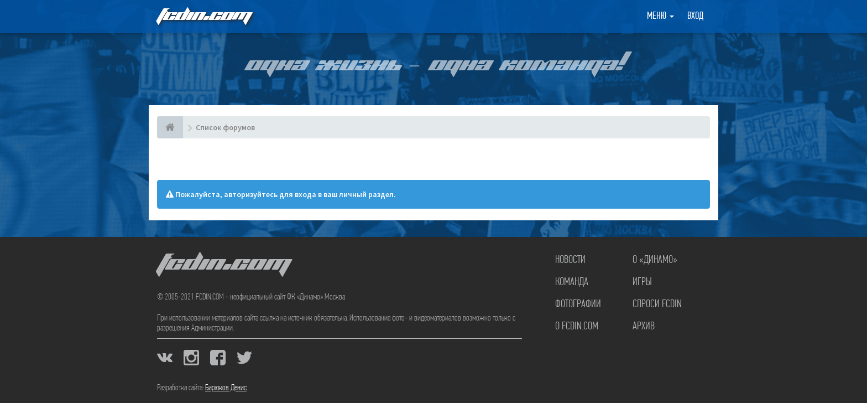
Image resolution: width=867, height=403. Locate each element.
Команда (571, 282)
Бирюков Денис (226, 388)
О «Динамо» (655, 260)
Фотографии (578, 304)
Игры (642, 282)
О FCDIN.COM (576, 326)
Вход (695, 16)
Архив (644, 326)
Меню (660, 16)
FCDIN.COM (203, 16)
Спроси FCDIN (657, 304)
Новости (570, 260)
